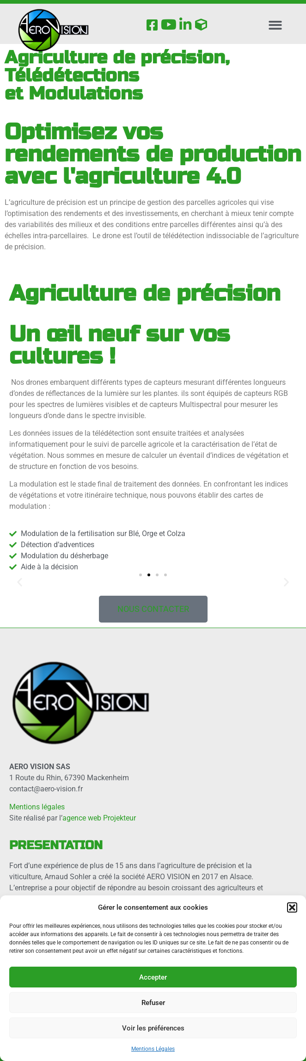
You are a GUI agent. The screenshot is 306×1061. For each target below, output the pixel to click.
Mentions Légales (153, 1049)
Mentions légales (37, 806)
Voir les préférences (153, 1028)
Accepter (153, 977)
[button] (292, 907)
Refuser (153, 1003)
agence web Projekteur (99, 818)
